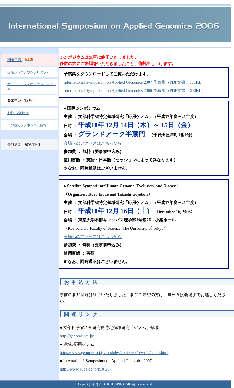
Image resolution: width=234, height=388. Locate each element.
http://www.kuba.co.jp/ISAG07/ (86, 369)
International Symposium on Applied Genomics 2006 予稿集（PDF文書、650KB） (135, 90)
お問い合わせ (18, 113)
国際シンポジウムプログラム (28, 72)
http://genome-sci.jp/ (77, 336)
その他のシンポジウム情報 (26, 125)
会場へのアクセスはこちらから (93, 143)
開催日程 (14, 60)
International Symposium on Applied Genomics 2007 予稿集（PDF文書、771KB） (135, 82)
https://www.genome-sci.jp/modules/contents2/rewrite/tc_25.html (114, 352)
